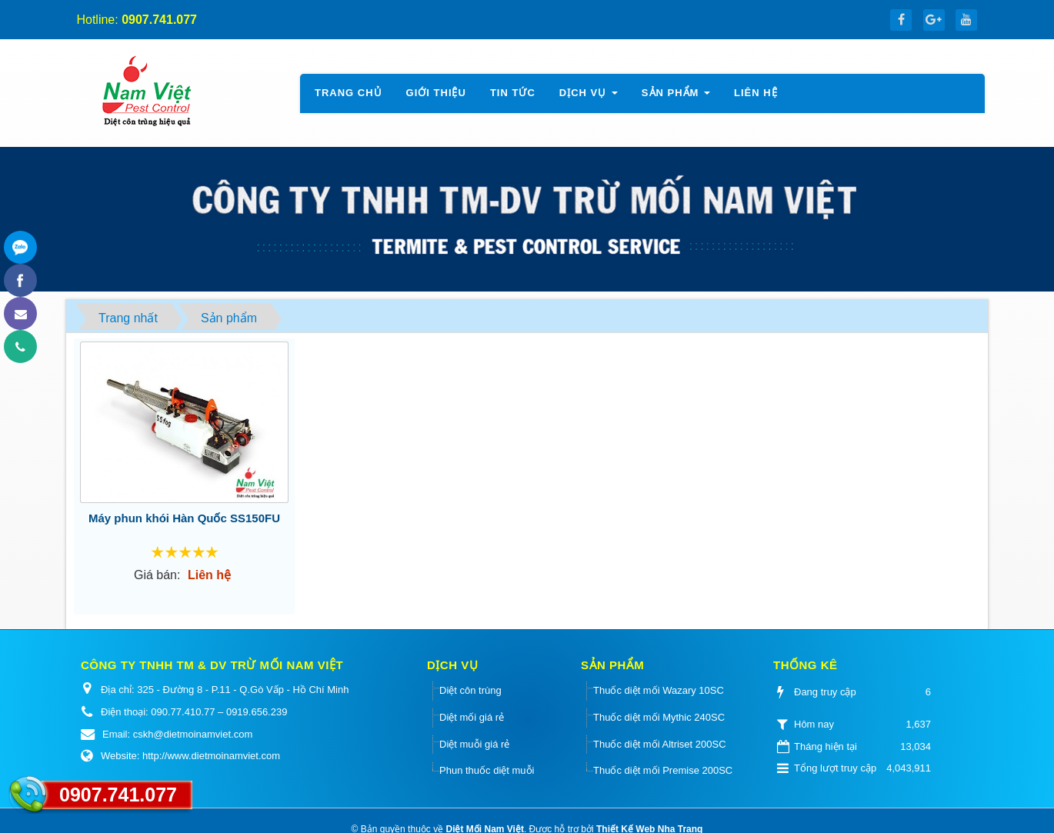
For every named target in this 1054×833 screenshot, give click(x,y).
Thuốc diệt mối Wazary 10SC (658, 690)
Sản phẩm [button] (676, 97)
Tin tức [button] (512, 92)
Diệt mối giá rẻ (471, 717)
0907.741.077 (118, 794)
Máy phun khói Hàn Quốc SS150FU (184, 518)
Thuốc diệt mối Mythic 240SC (659, 717)
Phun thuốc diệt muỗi (486, 770)
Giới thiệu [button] (436, 92)
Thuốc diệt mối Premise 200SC (662, 770)
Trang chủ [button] (348, 92)
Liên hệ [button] (756, 92)
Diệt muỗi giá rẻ (474, 744)
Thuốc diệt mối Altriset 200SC (659, 744)
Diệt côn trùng (470, 690)
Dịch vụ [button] (589, 97)
